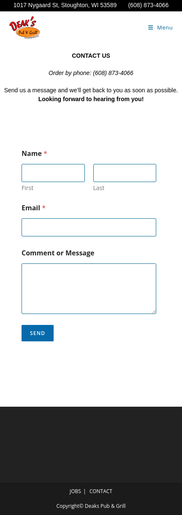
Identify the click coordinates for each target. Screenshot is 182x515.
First (27, 187)
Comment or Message (58, 253)
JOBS (75, 491)
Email (34, 208)
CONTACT (101, 491)
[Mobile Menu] (160, 27)
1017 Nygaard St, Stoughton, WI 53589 (71, 5)
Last (99, 187)
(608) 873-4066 (148, 5)
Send (37, 333)
